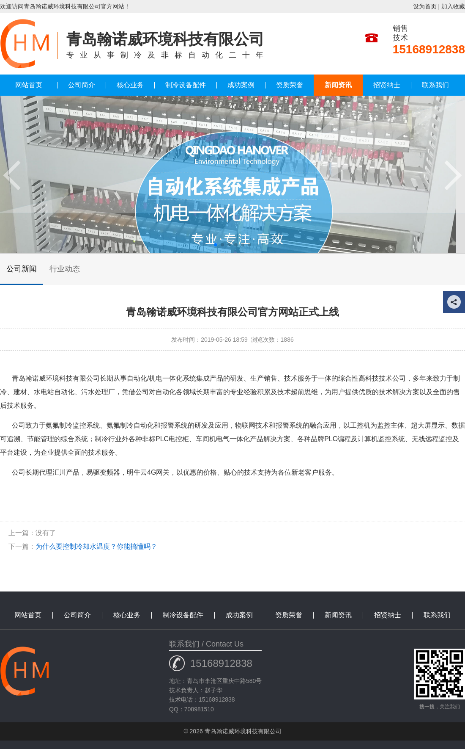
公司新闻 (21, 269)
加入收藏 (453, 6)
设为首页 (425, 6)
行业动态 (64, 269)
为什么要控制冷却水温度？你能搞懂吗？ (96, 546)
